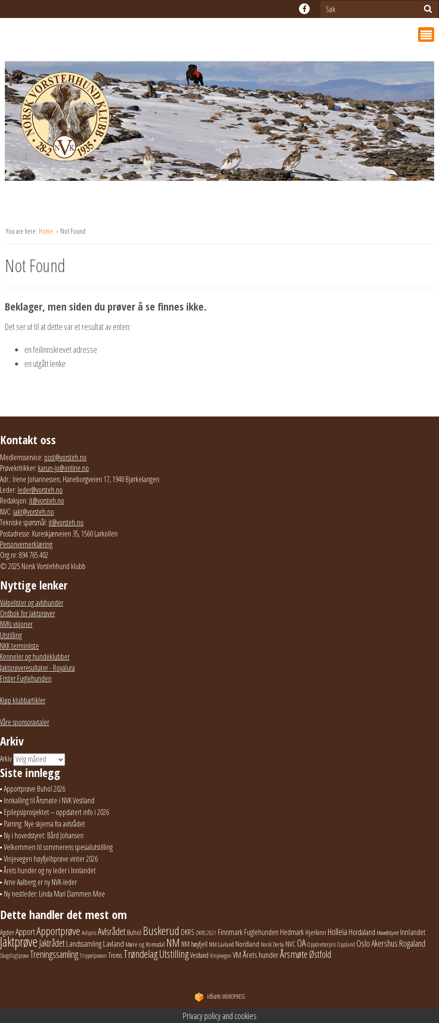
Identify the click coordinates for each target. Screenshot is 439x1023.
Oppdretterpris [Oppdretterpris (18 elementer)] (321, 944)
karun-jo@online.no (63, 468)
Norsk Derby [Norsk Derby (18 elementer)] (272, 944)
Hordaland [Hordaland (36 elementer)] (362, 932)
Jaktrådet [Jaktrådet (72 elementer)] (52, 943)
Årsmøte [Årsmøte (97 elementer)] (294, 954)
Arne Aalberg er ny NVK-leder (40, 882)
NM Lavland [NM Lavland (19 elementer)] (221, 944)
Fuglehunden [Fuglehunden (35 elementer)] (261, 932)
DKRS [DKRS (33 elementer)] (187, 932)
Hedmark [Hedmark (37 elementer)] (292, 932)
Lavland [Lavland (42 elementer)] (113, 943)
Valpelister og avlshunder (31, 602)
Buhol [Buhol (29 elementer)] (134, 932)
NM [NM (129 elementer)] (173, 942)
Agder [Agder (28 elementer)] (7, 932)
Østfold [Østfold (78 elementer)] (320, 954)
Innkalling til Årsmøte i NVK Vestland (49, 800)
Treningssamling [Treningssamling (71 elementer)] (54, 954)
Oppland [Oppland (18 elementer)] (346, 944)
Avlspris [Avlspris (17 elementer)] (89, 933)
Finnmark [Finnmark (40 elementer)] (230, 931)
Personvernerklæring (26, 544)
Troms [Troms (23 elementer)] (115, 955)
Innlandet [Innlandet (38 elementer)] (412, 932)
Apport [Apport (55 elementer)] (25, 931)
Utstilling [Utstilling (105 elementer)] (174, 954)
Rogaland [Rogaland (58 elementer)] (412, 943)
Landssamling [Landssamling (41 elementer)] (84, 943)
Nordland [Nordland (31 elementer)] (247, 944)
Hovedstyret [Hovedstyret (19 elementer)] (388, 932)
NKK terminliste (19, 646)
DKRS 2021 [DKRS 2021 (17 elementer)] (206, 933)
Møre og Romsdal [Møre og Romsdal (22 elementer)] (145, 944)
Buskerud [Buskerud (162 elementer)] (161, 930)
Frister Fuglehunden (26, 678)
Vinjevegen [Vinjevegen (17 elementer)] (220, 956)
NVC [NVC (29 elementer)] (290, 944)
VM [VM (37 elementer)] (237, 955)
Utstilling (11, 635)
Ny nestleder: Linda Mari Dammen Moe (54, 893)
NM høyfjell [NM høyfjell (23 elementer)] (194, 944)
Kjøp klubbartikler (22, 700)
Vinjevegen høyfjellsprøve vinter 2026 (51, 858)
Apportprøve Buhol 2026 (34, 788)
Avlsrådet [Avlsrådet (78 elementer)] (111, 931)
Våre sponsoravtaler (24, 722)
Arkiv (6, 758)
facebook (304, 8)
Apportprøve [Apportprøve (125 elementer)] (58, 930)
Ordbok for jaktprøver (27, 613)
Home (46, 231)
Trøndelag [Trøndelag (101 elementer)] (140, 954)
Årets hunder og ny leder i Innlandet (50, 870)
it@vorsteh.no (46, 500)
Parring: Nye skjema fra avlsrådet (44, 823)
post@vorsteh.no (65, 457)
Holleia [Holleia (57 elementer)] (337, 931)
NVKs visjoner (16, 624)
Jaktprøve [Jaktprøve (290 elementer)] (18, 942)
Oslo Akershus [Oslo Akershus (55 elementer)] (377, 943)
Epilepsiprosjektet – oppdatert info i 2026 (56, 812)
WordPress (219, 996)
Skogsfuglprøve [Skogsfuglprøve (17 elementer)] (14, 956)
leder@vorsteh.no (40, 490)
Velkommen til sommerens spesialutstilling (58, 847)
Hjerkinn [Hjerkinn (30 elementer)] (315, 932)
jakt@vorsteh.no (33, 511)
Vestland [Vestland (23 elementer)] (199, 955)
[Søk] (428, 8)
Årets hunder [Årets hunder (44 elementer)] (261, 954)
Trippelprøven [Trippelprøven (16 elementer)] (93, 956)
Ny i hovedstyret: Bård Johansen (44, 835)
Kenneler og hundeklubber (35, 656)
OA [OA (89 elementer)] (301, 943)
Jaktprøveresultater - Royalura (37, 667)
